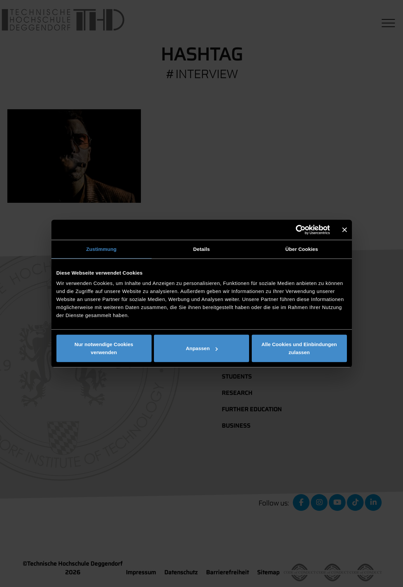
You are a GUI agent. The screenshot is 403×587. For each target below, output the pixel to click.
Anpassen (202, 348)
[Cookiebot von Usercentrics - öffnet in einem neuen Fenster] (300, 230)
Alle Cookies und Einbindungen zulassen (299, 348)
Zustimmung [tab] (101, 249)
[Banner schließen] (344, 229)
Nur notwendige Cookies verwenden (103, 348)
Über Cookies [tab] (301, 249)
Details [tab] (201, 249)
